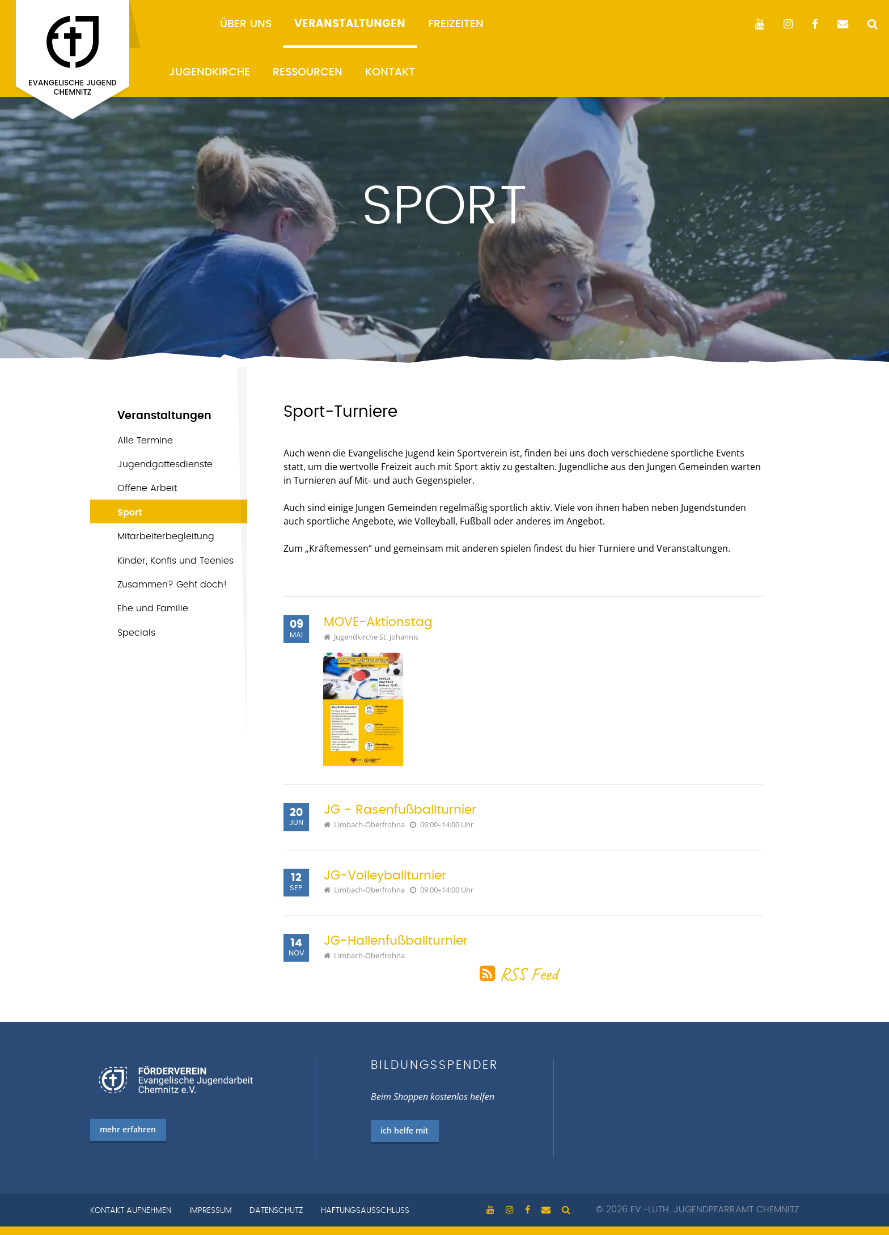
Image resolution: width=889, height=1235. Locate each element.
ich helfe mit (404, 1130)
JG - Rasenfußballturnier (400, 810)
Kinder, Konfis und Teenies (175, 560)
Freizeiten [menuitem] (456, 24)
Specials (136, 632)
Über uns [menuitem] (246, 24)
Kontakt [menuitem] (390, 72)
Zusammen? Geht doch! (172, 584)
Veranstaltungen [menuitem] (349, 24)
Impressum (210, 1210)
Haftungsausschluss (365, 1210)
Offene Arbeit (147, 488)
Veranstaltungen (164, 416)
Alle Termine (145, 440)
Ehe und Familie (152, 608)
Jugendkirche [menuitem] (209, 72)
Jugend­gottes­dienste (165, 464)
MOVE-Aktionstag (378, 622)
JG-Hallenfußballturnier (396, 941)
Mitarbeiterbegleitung (165, 536)
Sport (129, 512)
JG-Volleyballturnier (385, 875)
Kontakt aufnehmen (130, 1210)
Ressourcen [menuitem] (307, 72)
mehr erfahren (128, 1129)
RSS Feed (528, 974)
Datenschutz (276, 1210)
